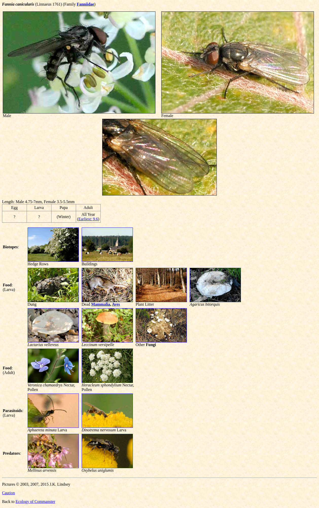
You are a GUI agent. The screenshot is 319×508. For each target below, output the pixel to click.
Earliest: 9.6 (88, 219)
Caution (8, 493)
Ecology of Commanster (35, 501)
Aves (116, 304)
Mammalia (100, 304)
